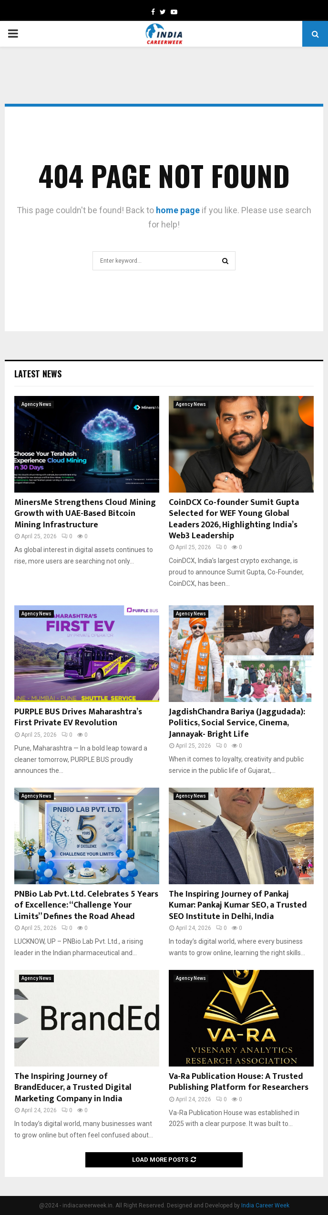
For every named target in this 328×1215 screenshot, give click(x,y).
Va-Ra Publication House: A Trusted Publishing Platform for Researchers (238, 1082)
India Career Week (265, 1205)
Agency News (36, 404)
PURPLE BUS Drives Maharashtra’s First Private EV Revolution (78, 717)
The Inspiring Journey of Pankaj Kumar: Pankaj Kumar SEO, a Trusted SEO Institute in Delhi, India (238, 905)
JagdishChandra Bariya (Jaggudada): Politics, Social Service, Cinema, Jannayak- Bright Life (237, 723)
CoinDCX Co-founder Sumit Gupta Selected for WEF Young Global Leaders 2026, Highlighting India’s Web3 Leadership (234, 519)
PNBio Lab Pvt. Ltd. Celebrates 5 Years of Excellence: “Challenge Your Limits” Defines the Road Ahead (86, 905)
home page (178, 210)
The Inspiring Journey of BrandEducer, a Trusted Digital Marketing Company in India (73, 1087)
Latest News (38, 373)
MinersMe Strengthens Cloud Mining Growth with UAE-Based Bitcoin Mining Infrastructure (85, 513)
